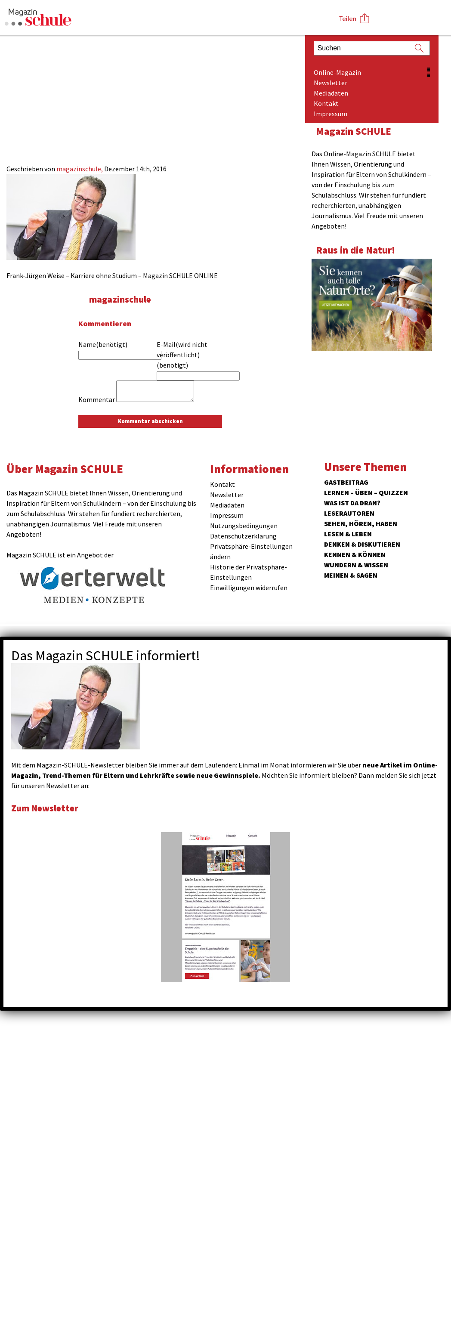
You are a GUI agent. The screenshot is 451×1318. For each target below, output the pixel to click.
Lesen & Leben (348, 533)
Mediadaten (331, 93)
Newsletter (330, 82)
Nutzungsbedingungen (244, 525)
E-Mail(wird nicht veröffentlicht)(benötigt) (182, 354)
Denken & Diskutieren (362, 544)
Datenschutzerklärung (243, 536)
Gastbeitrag (346, 482)
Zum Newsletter (47, 807)
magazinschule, (80, 168)
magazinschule (122, 299)
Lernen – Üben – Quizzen (366, 492)
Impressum (330, 113)
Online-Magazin (337, 72)
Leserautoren (349, 513)
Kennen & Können (355, 554)
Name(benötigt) (102, 344)
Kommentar (96, 399)
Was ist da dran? (352, 502)
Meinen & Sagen (350, 575)
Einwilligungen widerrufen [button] (248, 587)
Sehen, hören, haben (360, 523)
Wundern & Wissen (356, 564)
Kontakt (326, 103)
